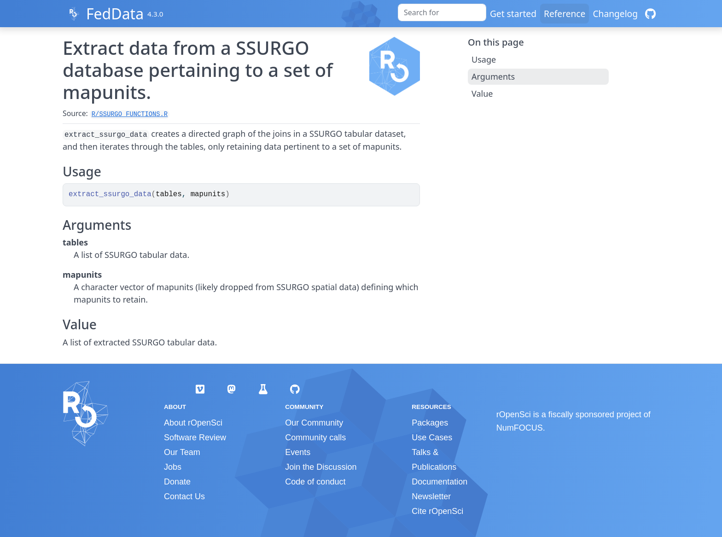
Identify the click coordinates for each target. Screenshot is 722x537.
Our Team (182, 452)
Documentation (439, 481)
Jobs (172, 467)
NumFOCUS (519, 427)
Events (297, 452)
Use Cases (432, 437)
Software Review (195, 437)
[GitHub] (650, 13)
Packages (430, 422)
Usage (484, 59)
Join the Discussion (320, 467)
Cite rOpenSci (437, 511)
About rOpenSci (193, 422)
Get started (513, 13)
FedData (115, 13)
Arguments (493, 76)
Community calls (315, 437)
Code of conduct (315, 481)
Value (482, 93)
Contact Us (184, 496)
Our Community (314, 422)
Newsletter (431, 496)
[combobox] (442, 12)
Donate (177, 481)
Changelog (615, 13)
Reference (564, 13)
